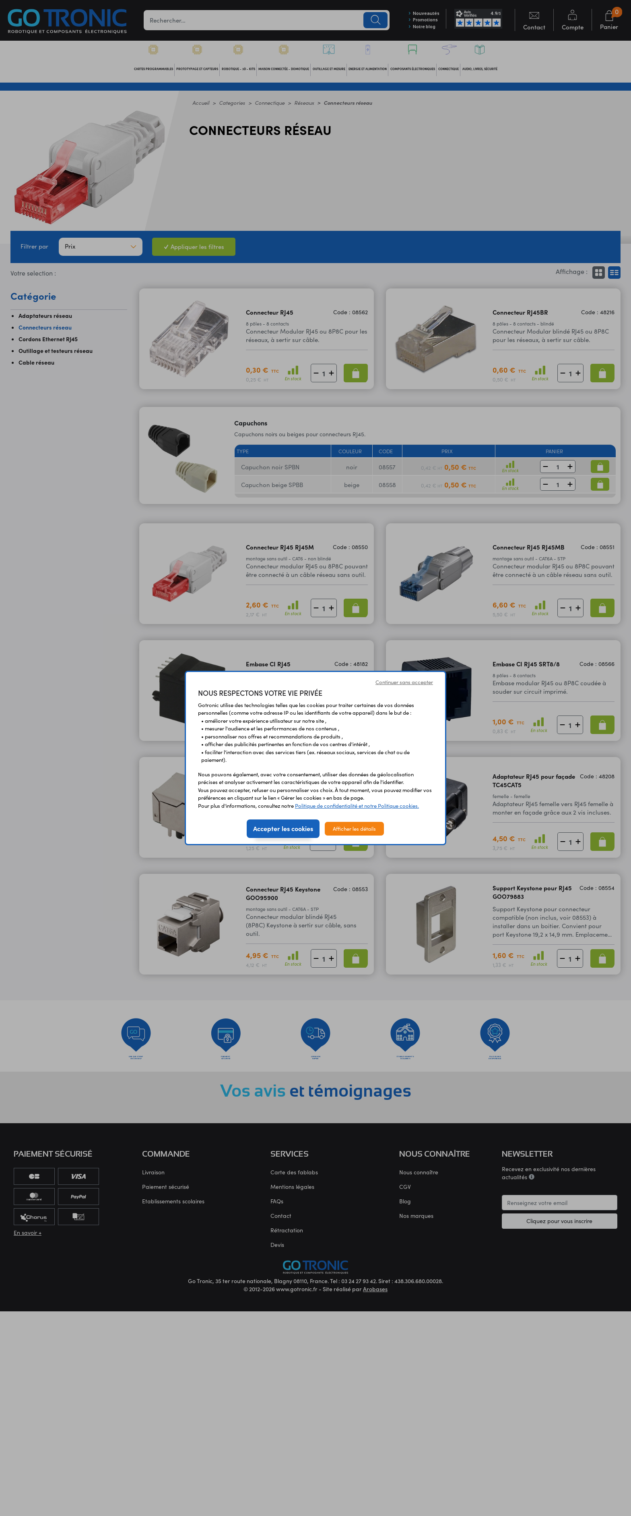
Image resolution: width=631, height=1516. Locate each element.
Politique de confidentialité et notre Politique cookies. (357, 805)
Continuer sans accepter (404, 682)
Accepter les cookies (283, 828)
